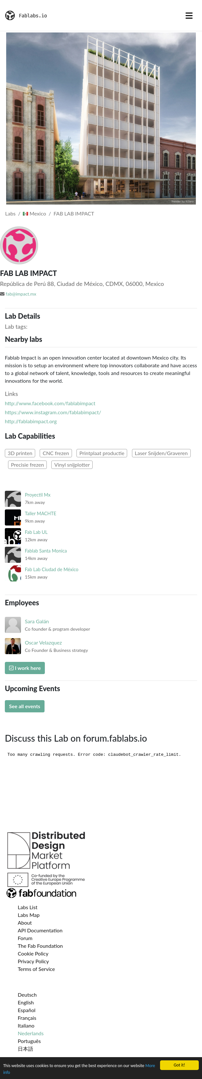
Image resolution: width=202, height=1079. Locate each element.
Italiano (26, 1025)
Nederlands (31, 1033)
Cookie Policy (33, 953)
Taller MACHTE (40, 513)
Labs (10, 213)
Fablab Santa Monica (46, 550)
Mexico (34, 213)
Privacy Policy (33, 961)
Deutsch (27, 995)
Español (26, 1010)
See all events (24, 706)
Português (29, 1041)
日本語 (25, 1049)
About (25, 922)
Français (27, 1018)
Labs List (27, 907)
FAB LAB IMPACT (74, 213)
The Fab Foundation (40, 946)
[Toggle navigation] (189, 15)
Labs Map (29, 915)
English (26, 1002)
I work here (25, 668)
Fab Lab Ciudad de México (51, 569)
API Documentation (40, 930)
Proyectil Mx (38, 495)
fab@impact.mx (21, 294)
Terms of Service (36, 969)
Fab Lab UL (36, 532)
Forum (25, 938)
